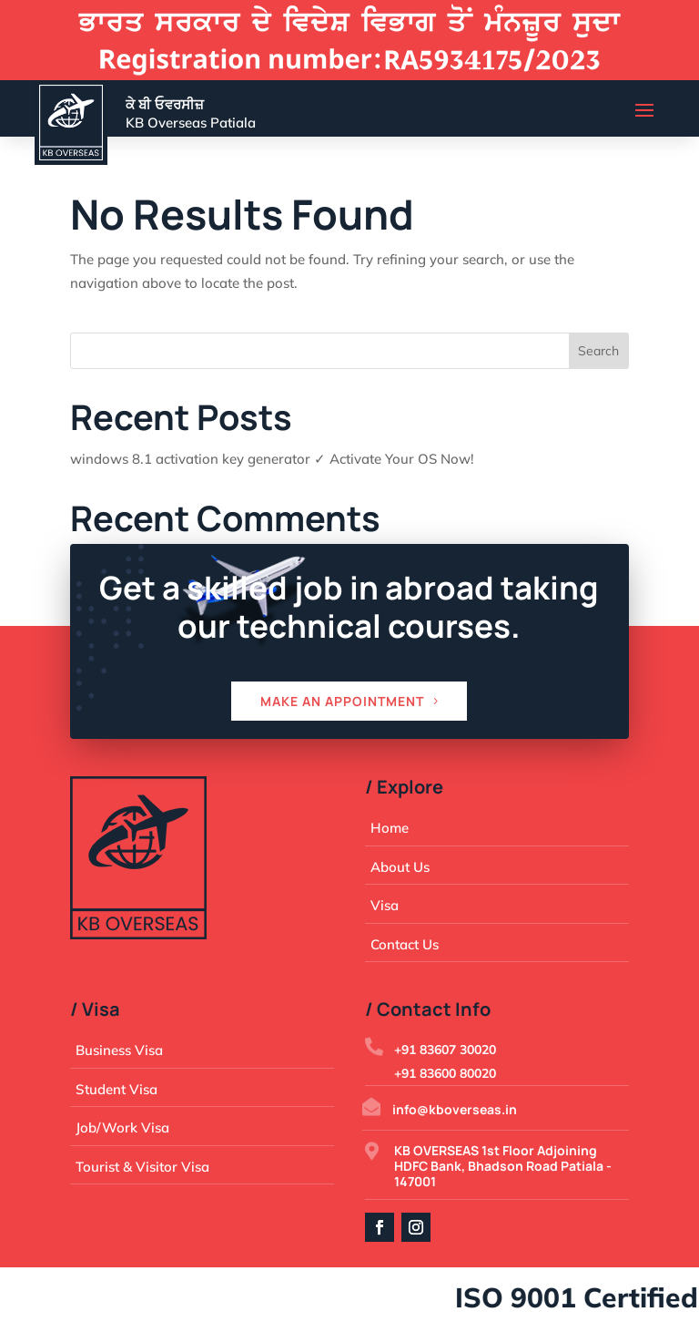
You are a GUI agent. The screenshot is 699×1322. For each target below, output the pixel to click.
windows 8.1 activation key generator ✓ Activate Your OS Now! (272, 458)
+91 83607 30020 (445, 1049)
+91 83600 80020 (445, 1073)
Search (598, 351)
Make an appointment (342, 701)
